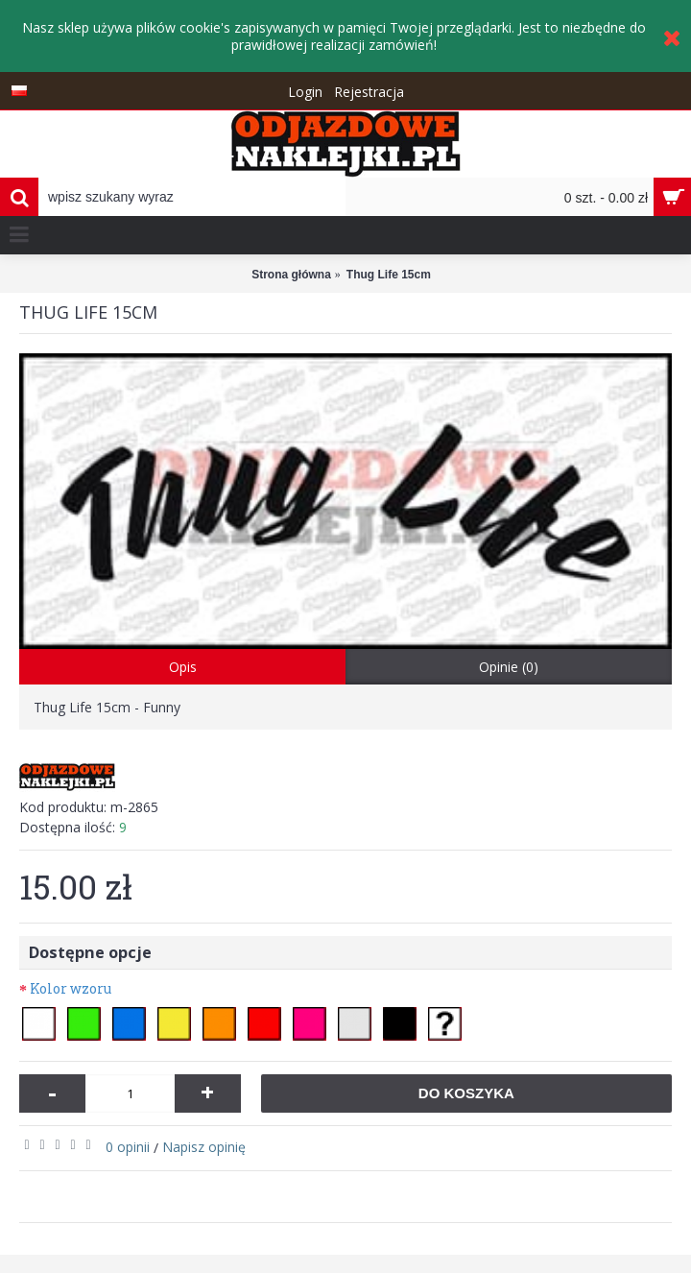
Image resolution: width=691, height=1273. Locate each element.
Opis (183, 667)
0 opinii (128, 1147)
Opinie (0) (508, 667)
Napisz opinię (204, 1147)
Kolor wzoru (70, 988)
